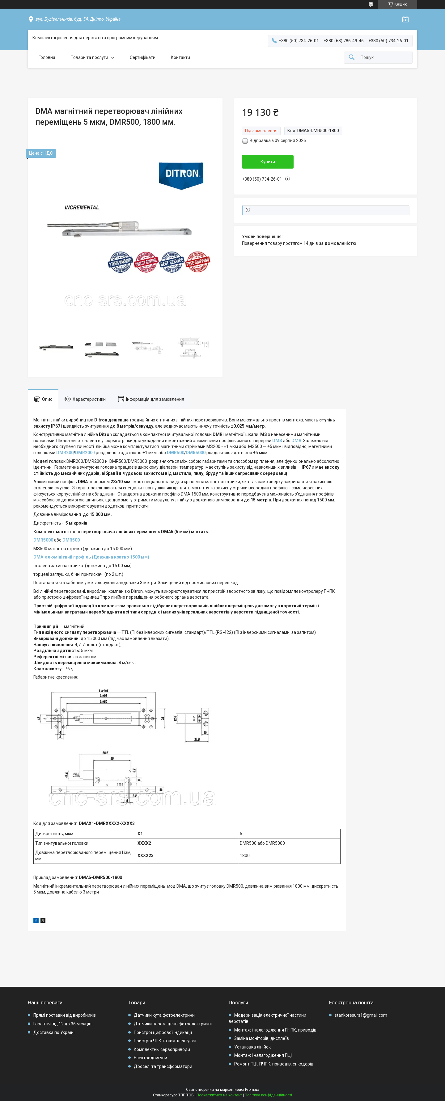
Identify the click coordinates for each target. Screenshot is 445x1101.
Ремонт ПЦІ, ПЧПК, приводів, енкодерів (273, 1063)
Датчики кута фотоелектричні (165, 1015)
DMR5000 (196, 452)
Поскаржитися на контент (219, 1095)
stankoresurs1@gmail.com (361, 1015)
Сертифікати (142, 57)
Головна (47, 57)
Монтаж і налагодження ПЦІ (263, 1055)
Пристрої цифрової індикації (163, 1032)
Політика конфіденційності (268, 1095)
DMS (277, 440)
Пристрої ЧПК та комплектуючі (165, 1040)
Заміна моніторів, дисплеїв (261, 1038)
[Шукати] (351, 57)
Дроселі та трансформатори (163, 1066)
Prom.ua (252, 1089)
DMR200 (65, 452)
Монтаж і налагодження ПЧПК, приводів (275, 1030)
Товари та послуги (89, 57)
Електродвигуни (150, 1057)
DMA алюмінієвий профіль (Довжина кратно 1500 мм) (91, 557)
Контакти (180, 57)
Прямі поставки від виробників (64, 1015)
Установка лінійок (252, 1046)
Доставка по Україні (53, 1032)
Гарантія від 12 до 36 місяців (62, 1023)
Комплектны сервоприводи (162, 1049)
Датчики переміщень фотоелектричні (173, 1023)
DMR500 (175, 452)
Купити (268, 161)
